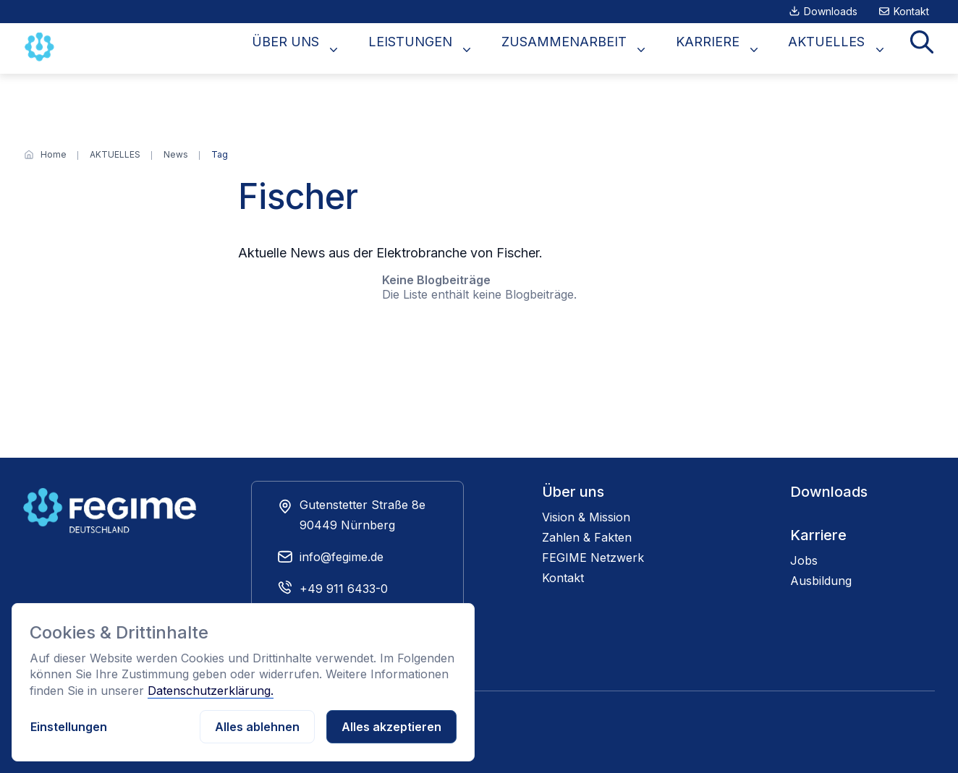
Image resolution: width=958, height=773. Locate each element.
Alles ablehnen (257, 726)
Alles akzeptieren (391, 726)
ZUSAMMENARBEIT (602, 48)
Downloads (830, 11)
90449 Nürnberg (347, 525)
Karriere (818, 535)
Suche (926, 48)
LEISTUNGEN (460, 48)
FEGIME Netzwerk (593, 557)
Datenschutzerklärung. (211, 690)
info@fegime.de (341, 557)
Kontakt (911, 11)
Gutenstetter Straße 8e (362, 505)
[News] (176, 154)
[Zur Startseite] (41, 47)
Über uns (573, 491)
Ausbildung (821, 580)
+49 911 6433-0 (344, 588)
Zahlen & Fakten (587, 537)
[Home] (54, 154)
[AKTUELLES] (115, 154)
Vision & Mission (586, 517)
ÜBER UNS (347, 48)
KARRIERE (734, 48)
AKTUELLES (842, 48)
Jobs (804, 560)
